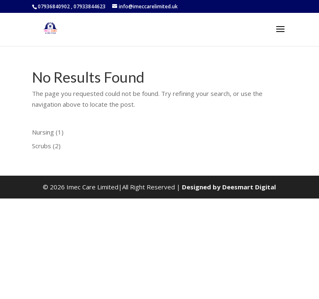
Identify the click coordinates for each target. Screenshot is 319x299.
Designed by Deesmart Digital (229, 187)
